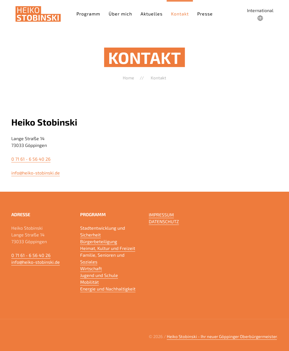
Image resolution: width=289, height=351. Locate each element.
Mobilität (89, 282)
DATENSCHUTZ (164, 221)
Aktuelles (152, 13)
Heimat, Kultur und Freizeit (107, 248)
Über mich (120, 13)
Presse (205, 13)
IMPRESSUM (161, 214)
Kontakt (180, 13)
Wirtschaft (91, 268)
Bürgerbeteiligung (98, 241)
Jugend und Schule (99, 275)
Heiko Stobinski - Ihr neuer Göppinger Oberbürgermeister (222, 336)
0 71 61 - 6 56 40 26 (31, 159)
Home (128, 77)
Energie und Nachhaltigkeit (107, 288)
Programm (88, 13)
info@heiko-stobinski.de (35, 172)
